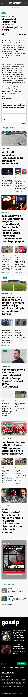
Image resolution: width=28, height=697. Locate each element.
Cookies (22, 667)
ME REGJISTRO (21, 663)
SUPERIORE (9, 99)
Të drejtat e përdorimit (13, 667)
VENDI (3, 99)
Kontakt (3, 667)
